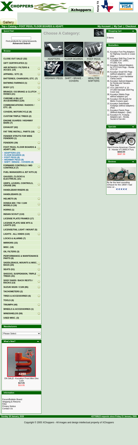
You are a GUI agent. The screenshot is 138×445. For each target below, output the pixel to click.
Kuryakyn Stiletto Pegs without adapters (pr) (120, 95)
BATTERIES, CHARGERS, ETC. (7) (20, 78)
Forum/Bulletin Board (12, 399)
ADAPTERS (53, 57)
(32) (15, 58)
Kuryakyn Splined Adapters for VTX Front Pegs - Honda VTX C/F (122, 67)
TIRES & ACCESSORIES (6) (17, 296)
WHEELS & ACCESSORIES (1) (18, 309)
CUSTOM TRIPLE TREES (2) (17, 116)
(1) (15, 63)
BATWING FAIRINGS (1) (15, 83)
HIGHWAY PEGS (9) (14, 160)
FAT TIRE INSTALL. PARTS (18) (18, 131)
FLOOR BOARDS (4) (14, 155)
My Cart (118, 26)
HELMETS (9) (10, 198)
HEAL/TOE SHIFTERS (93, 78)
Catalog (12, 26)
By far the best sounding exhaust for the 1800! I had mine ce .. (119, 184)
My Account (104, 26)
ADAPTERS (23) (12, 153)
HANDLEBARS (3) (12, 194)
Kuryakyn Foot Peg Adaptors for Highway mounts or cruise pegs (122, 54)
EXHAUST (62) (10, 127)
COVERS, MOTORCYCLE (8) (17, 112)
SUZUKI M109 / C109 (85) (15, 287)
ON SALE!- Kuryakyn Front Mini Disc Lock (21, 379)
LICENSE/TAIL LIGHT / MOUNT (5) (20, 229)
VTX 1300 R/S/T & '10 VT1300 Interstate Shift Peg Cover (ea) (122, 90)
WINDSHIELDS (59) (13, 313)
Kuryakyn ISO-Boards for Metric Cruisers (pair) (120, 100)
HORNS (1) (8, 210)
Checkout (130, 26)
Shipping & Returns (11, 401)
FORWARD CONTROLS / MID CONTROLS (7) (17, 166)
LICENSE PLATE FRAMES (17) (18, 218)
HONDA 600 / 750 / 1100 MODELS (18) (15, 204)
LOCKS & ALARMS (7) (14, 238)
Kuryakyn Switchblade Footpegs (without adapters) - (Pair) (122, 106)
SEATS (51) (9, 269)
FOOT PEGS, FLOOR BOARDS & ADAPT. (41, 26)
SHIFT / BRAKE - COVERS (73, 78)
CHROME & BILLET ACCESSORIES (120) (13, 99)
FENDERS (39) (10, 143)
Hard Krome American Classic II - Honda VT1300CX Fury (121, 148)
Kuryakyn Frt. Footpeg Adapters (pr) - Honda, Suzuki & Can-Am (119, 117)
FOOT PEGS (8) (12, 157)
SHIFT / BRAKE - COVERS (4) (19, 162)
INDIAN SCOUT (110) (13, 214)
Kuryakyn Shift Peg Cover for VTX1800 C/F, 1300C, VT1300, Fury (122, 60)
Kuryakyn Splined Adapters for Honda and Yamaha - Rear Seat (121, 83)
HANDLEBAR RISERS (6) (15, 190)
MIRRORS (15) (10, 243)
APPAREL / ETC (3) (12, 74)
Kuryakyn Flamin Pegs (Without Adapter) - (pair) (120, 111)
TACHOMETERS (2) (13, 291)
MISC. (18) (8, 247)
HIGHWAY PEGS (53, 77)
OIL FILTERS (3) (11, 251)
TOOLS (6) (8, 300)
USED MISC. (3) (11, 318)
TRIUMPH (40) (10, 304)
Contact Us (7, 408)
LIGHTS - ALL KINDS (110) (16, 234)
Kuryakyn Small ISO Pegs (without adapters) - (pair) (121, 73)
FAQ (4, 404)
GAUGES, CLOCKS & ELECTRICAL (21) (14, 177)
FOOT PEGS (93, 57)
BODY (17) (8, 87)
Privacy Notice (9, 406)
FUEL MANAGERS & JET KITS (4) (20, 172)
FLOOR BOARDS (73, 57)
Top (4, 26)
